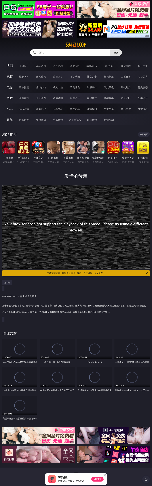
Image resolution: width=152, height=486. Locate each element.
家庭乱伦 (41, 109)
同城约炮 (24, 119)
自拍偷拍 (41, 76)
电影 (10, 87)
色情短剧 (109, 119)
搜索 (115, 52)
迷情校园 (92, 109)
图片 (10, 98)
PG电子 (24, 66)
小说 (10, 109)
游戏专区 (75, 66)
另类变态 (143, 87)
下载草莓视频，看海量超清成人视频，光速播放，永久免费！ (97, 273)
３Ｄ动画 (75, 76)
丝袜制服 (109, 76)
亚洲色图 (41, 98)
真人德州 (41, 66)
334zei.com (76, 45)
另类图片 (143, 98)
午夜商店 (41, 119)
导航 (10, 120)
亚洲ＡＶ (24, 76)
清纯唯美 (109, 98)
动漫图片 (75, 98)
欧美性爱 (75, 87)
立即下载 (97, 479)
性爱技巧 (143, 109)
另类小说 (109, 109)
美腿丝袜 (92, 98)
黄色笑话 (126, 109)
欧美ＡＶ (58, 76)
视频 (10, 76)
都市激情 (24, 109)
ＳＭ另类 (143, 76)
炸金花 (108, 66)
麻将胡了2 (91, 66)
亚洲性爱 (24, 87)
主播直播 (126, 76)
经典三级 (109, 87)
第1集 (7, 282)
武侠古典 (75, 109)
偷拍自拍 (41, 87)
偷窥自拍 (24, 98)
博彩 (10, 66)
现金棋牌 (126, 66)
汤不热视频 (75, 119)
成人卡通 (58, 87)
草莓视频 (58, 119)
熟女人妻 (92, 76)
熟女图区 (126, 98)
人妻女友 (58, 109)
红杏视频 (92, 119)
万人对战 (58, 66)
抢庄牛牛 (143, 66)
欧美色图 (58, 98)
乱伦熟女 (126, 87)
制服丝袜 (92, 87)
